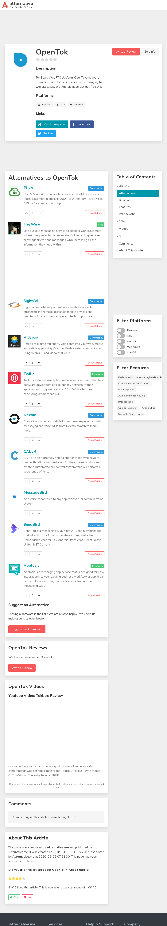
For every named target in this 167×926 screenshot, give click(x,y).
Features (125, 207)
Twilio (29, 373)
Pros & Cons (127, 214)
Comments (126, 244)
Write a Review (126, 52)
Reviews (124, 200)
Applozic (31, 565)
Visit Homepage (54, 124)
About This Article (131, 250)
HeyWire (32, 224)
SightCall (32, 300)
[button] (162, 5)
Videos (123, 229)
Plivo (28, 187)
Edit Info (149, 52)
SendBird (32, 524)
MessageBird (35, 492)
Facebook (84, 124)
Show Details (95, 213)
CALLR (30, 451)
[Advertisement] (83, 28)
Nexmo (30, 414)
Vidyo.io (31, 337)
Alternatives (127, 193)
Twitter (48, 133)
